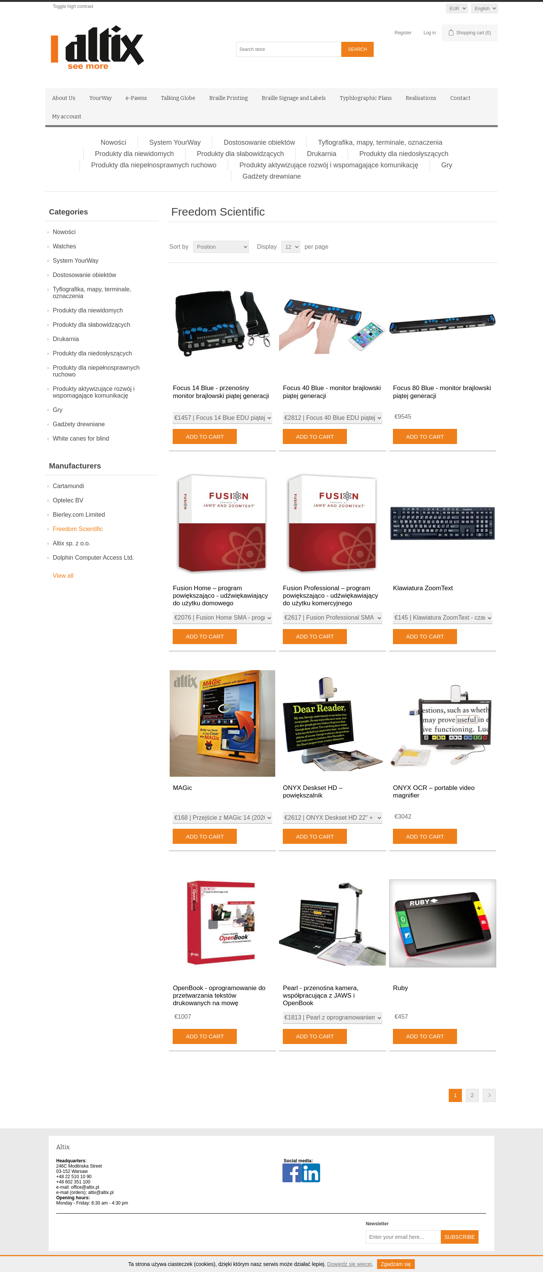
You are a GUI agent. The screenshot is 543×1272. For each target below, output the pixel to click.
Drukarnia (321, 154)
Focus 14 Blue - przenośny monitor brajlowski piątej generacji (221, 391)
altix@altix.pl (101, 1192)
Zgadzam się (396, 1264)
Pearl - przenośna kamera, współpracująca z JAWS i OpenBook (320, 995)
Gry (446, 165)
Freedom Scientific (78, 529)
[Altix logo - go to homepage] (131, 47)
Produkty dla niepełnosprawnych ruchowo (153, 165)
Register (403, 32)
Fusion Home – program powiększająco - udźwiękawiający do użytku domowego (220, 596)
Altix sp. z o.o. (71, 543)
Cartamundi (68, 486)
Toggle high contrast (73, 6)
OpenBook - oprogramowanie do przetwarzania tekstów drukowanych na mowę (219, 995)
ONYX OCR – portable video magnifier (433, 791)
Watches (64, 246)
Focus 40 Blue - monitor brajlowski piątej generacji (332, 391)
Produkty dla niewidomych (134, 154)
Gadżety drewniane (271, 176)
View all (63, 575)
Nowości (113, 142)
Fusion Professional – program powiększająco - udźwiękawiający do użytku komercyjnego (330, 596)
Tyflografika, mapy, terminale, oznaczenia (380, 142)
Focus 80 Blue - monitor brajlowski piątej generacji (442, 391)
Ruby (400, 988)
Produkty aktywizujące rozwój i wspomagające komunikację (328, 165)
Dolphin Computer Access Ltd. (93, 557)
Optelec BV (68, 500)
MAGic (182, 787)
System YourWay (175, 142)
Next (489, 1095)
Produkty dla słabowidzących (240, 154)
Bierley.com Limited (79, 514)
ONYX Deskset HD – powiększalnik (312, 791)
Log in (429, 32)
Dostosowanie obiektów (259, 142)
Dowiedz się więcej (349, 1264)
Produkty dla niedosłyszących (403, 154)
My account (66, 116)
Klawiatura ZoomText (423, 588)
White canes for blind (81, 438)
